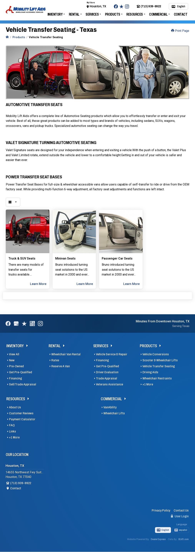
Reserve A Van (60, 366)
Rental (74, 14)
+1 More (147, 384)
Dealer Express (158, 539)
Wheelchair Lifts (114, 413)
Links (12, 431)
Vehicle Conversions (155, 354)
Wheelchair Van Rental (66, 354)
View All (14, 354)
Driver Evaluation (107, 372)
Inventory (55, 14)
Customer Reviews (21, 413)
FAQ (12, 425)
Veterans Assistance (109, 384)
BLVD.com (183, 539)
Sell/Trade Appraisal (22, 384)
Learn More (38, 284)
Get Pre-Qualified (20, 372)
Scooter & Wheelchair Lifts (160, 360)
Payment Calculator (22, 419)
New (12, 360)
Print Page (180, 31)
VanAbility (110, 407)
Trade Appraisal (106, 378)
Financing (15, 378)
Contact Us (181, 510)
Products (112, 14)
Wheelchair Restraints (157, 378)
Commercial (158, 14)
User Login (180, 516)
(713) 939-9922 (149, 6)
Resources (134, 14)
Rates (55, 360)
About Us (15, 407)
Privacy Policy (161, 510)
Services (92, 14)
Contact (181, 14)
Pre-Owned (16, 366)
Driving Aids (150, 372)
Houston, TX (98, 6)
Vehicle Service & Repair (111, 354)
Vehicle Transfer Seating (158, 366)
